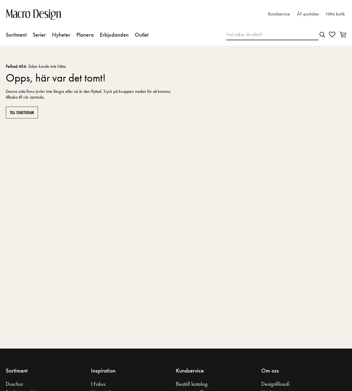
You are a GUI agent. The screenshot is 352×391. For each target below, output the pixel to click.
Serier (39, 34)
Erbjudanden (114, 34)
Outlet (141, 34)
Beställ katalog (192, 383)
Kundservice (279, 14)
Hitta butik (335, 14)
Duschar (14, 383)
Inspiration (103, 370)
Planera (85, 34)
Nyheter (61, 34)
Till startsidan (22, 112)
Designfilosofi (275, 383)
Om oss (270, 370)
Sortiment (16, 34)
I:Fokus (98, 383)
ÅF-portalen (308, 14)
